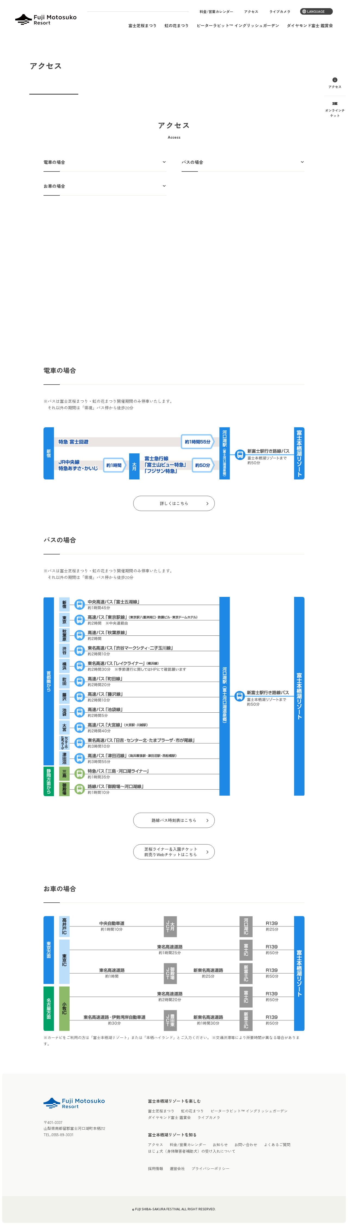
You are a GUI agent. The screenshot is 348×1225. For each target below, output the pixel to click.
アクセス (251, 11)
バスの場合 (192, 162)
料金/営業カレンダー (216, 11)
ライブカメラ (279, 11)
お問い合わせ (245, 1144)
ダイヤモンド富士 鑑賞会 (310, 25)
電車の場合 (54, 162)
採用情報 (155, 1168)
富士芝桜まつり (142, 25)
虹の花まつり (176, 25)
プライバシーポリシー (210, 1168)
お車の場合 (54, 186)
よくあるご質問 (277, 1144)
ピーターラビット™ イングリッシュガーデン (238, 25)
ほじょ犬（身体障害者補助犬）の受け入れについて (191, 1151)
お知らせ (220, 1144)
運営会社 (177, 1168)
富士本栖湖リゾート (45, 19)
